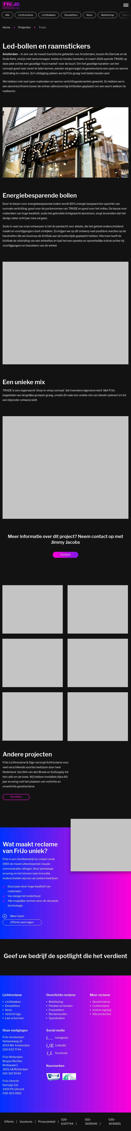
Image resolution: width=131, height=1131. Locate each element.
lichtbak (47, 236)
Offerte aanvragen (22, 922)
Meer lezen (17, 916)
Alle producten (101, 1014)
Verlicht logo (13, 1014)
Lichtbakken (49, 15)
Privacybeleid (46, 1121)
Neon (89, 15)
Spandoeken (57, 1018)
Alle (7, 15)
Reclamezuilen (58, 1014)
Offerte (9, 1121)
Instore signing (101, 1010)
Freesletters (56, 1010)
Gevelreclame (101, 1001)
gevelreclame (94, 68)
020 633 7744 (12, 1049)
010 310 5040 (12, 1073)
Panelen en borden (60, 1006)
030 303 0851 (12, 1093)
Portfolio (16, 797)
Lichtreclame (25, 15)
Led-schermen (14, 1018)
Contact (65, 554)
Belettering (107, 15)
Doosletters (71, 15)
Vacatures (25, 1121)
